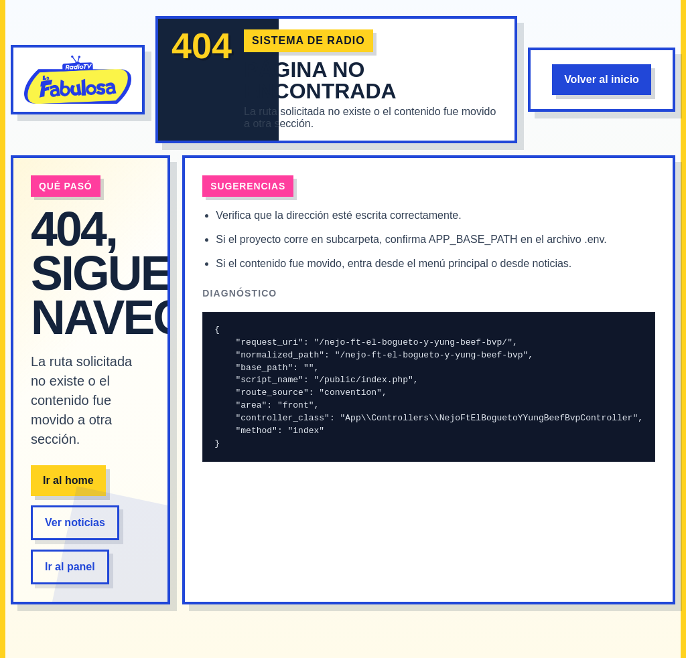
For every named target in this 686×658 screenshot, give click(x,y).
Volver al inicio (601, 79)
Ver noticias (75, 522)
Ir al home (68, 480)
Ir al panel (70, 566)
